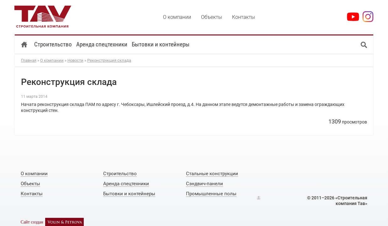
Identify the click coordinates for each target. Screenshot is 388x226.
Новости (75, 60)
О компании (52, 60)
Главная (28, 60)
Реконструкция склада (109, 60)
